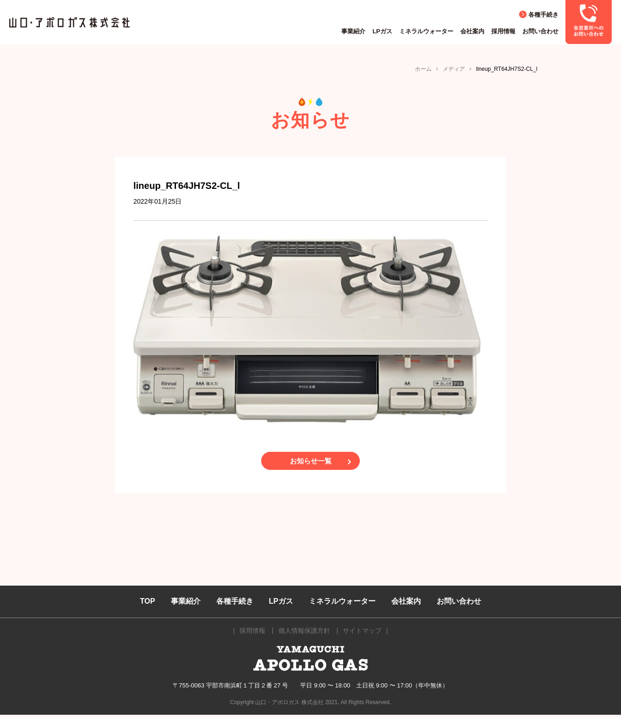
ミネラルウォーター (426, 31)
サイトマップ (362, 633)
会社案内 (472, 31)
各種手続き (543, 14)
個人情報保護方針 (304, 633)
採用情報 (503, 31)
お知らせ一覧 (311, 462)
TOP (147, 604)
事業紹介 (353, 31)
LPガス (382, 31)
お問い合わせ (540, 31)
